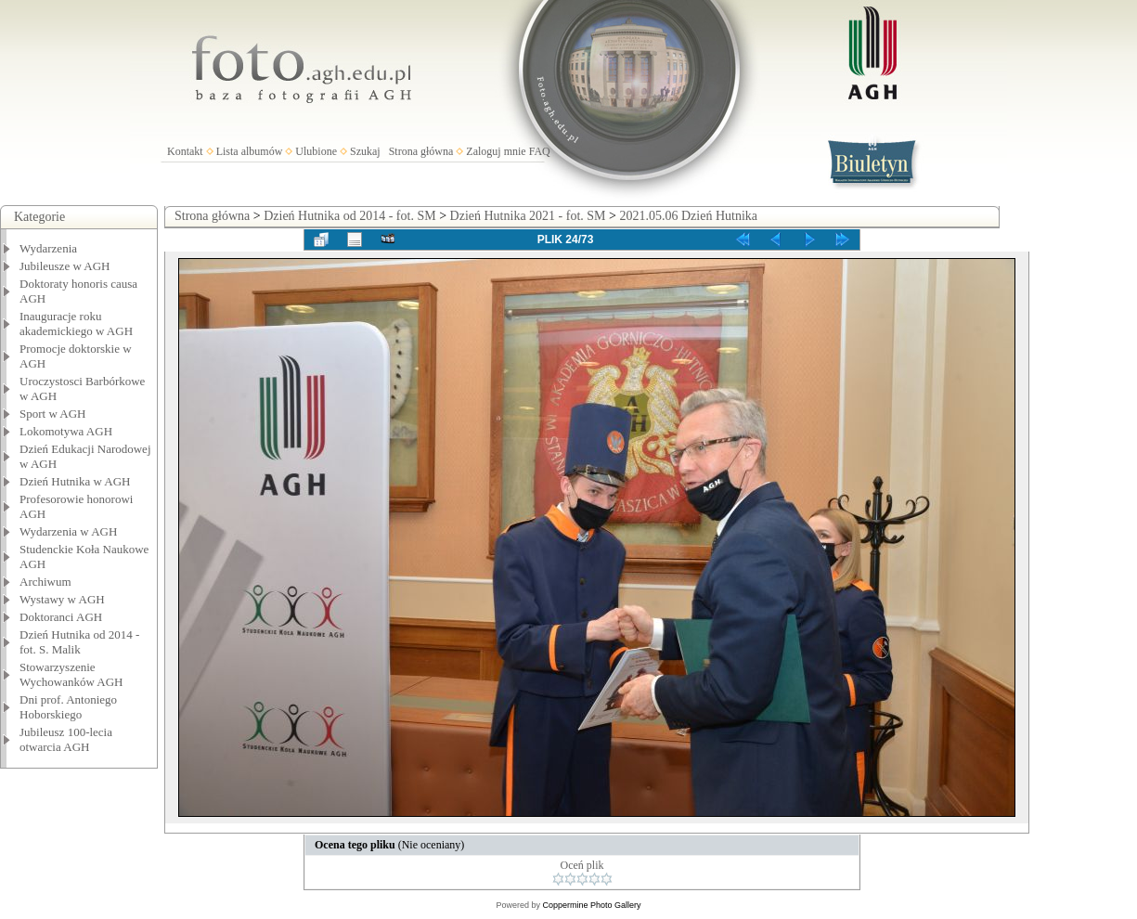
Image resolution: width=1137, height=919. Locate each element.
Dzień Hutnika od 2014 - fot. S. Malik (79, 642)
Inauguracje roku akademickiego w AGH (76, 323)
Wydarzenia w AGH (68, 531)
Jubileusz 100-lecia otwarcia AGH (65, 739)
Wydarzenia (48, 248)
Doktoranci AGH (60, 617)
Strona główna (421, 151)
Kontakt (185, 151)
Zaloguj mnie (495, 151)
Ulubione (316, 151)
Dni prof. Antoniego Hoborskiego (68, 706)
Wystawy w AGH (62, 599)
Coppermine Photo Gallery (591, 905)
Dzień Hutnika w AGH (75, 481)
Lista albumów (249, 151)
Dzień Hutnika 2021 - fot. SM (528, 216)
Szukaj (365, 151)
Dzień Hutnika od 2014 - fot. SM (349, 216)
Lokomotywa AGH (65, 431)
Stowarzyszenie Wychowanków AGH (71, 674)
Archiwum (45, 582)
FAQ (539, 151)
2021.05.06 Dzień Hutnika (688, 216)
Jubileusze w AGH (64, 266)
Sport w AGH (52, 414)
